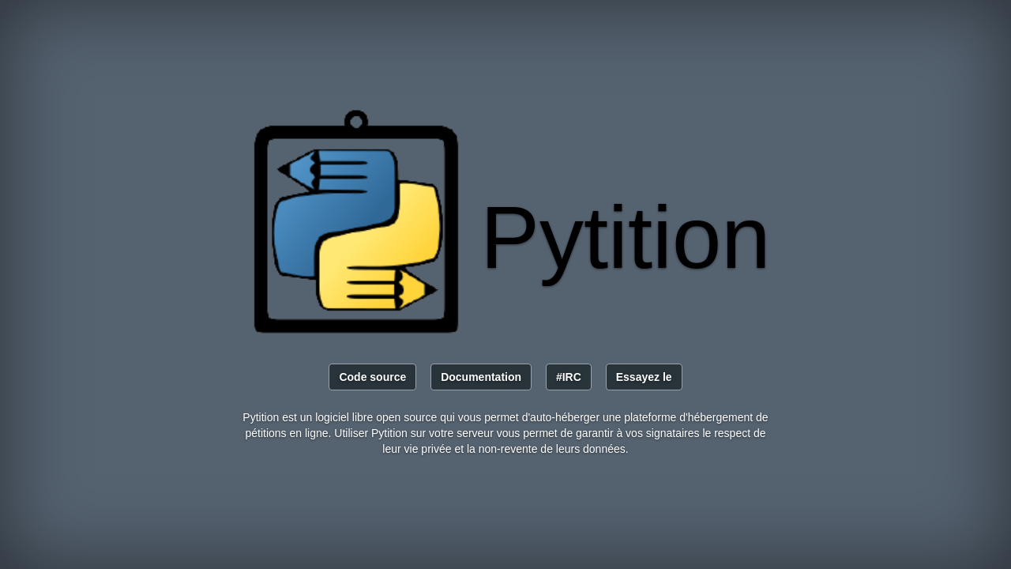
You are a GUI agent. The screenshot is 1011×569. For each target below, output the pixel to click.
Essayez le (644, 377)
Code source (372, 377)
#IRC (568, 377)
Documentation (481, 377)
